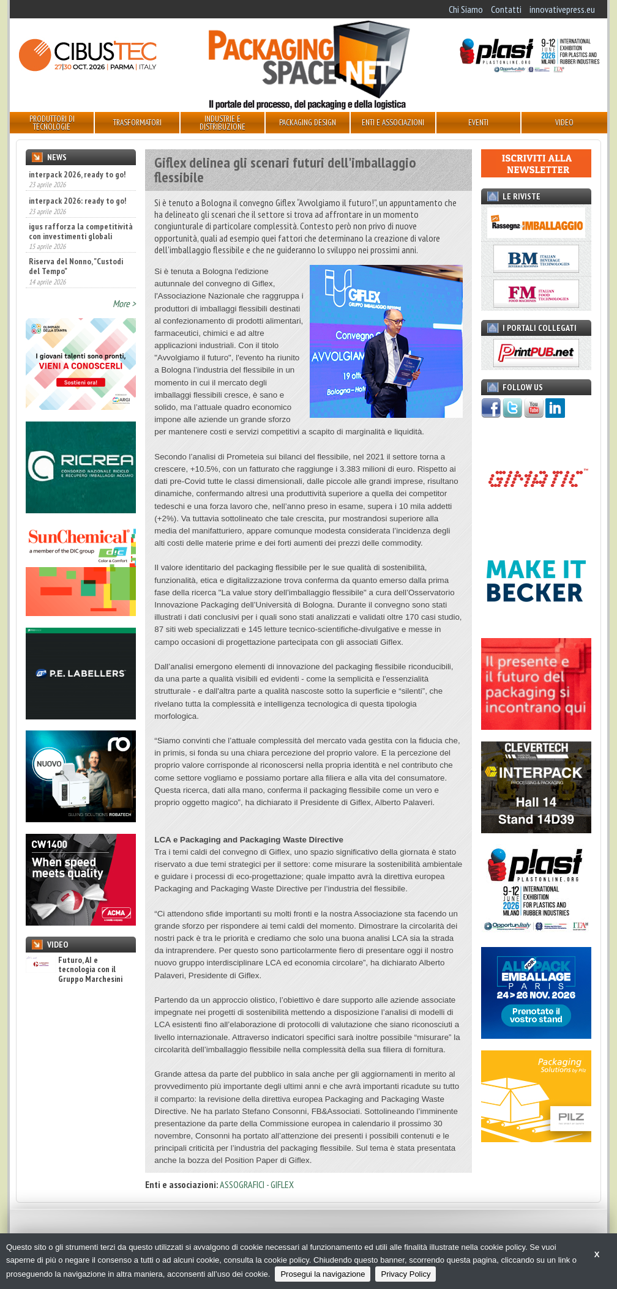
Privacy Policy (405, 1274)
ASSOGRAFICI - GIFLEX (257, 1184)
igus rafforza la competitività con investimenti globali (81, 231)
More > (124, 303)
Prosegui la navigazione (322, 1274)
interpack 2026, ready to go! (77, 174)
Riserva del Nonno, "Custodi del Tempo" (76, 266)
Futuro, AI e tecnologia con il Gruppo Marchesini (74, 970)
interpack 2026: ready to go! (77, 201)
